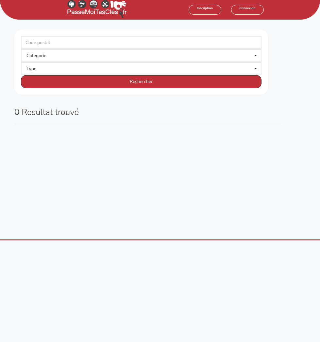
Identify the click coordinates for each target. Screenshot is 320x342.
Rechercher (141, 81)
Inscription (205, 8)
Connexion (247, 8)
